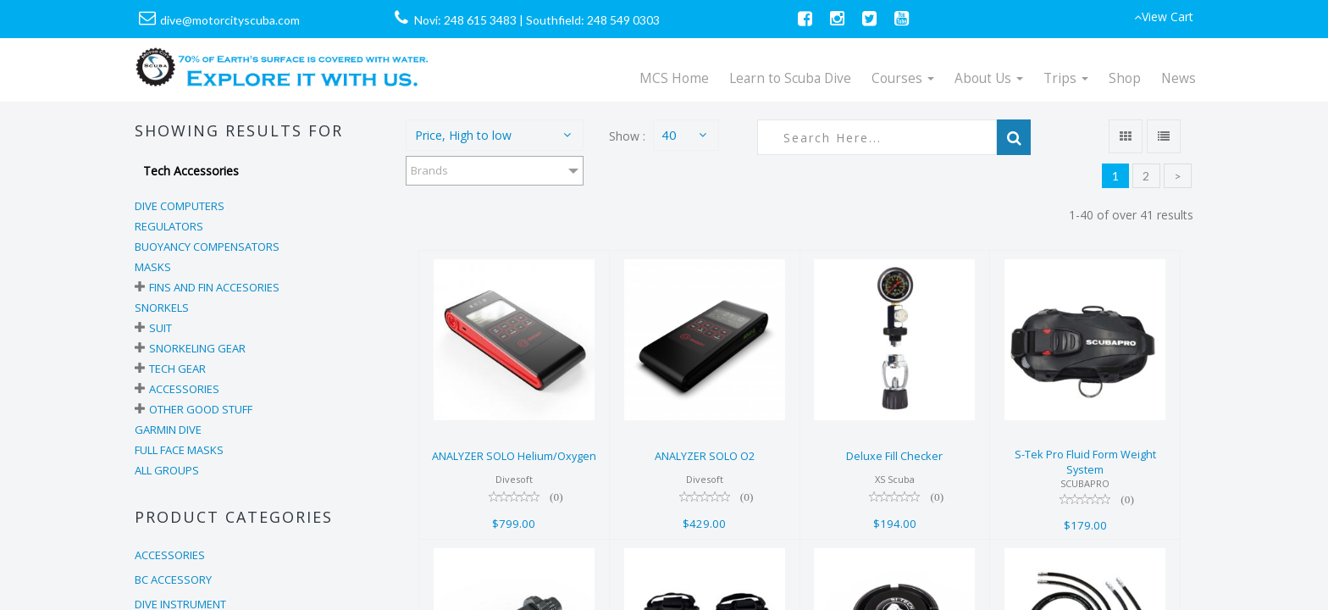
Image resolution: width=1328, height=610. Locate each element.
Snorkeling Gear (197, 348)
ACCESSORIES (170, 555)
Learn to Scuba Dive (790, 78)
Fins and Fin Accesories (214, 287)
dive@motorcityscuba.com (230, 20)
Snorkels (162, 307)
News (1178, 78)
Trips (1065, 78)
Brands (429, 170)
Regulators (169, 226)
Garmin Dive (168, 429)
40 (669, 135)
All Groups (167, 470)
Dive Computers (179, 206)
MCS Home (674, 78)
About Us (989, 78)
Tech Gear (177, 368)
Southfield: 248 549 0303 (593, 20)
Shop (1125, 78)
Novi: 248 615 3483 (465, 20)
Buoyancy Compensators (207, 246)
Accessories (184, 388)
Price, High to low (463, 135)
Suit (160, 328)
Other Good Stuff (200, 409)
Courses (903, 78)
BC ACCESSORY (173, 579)
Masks (153, 266)
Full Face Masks (179, 450)
